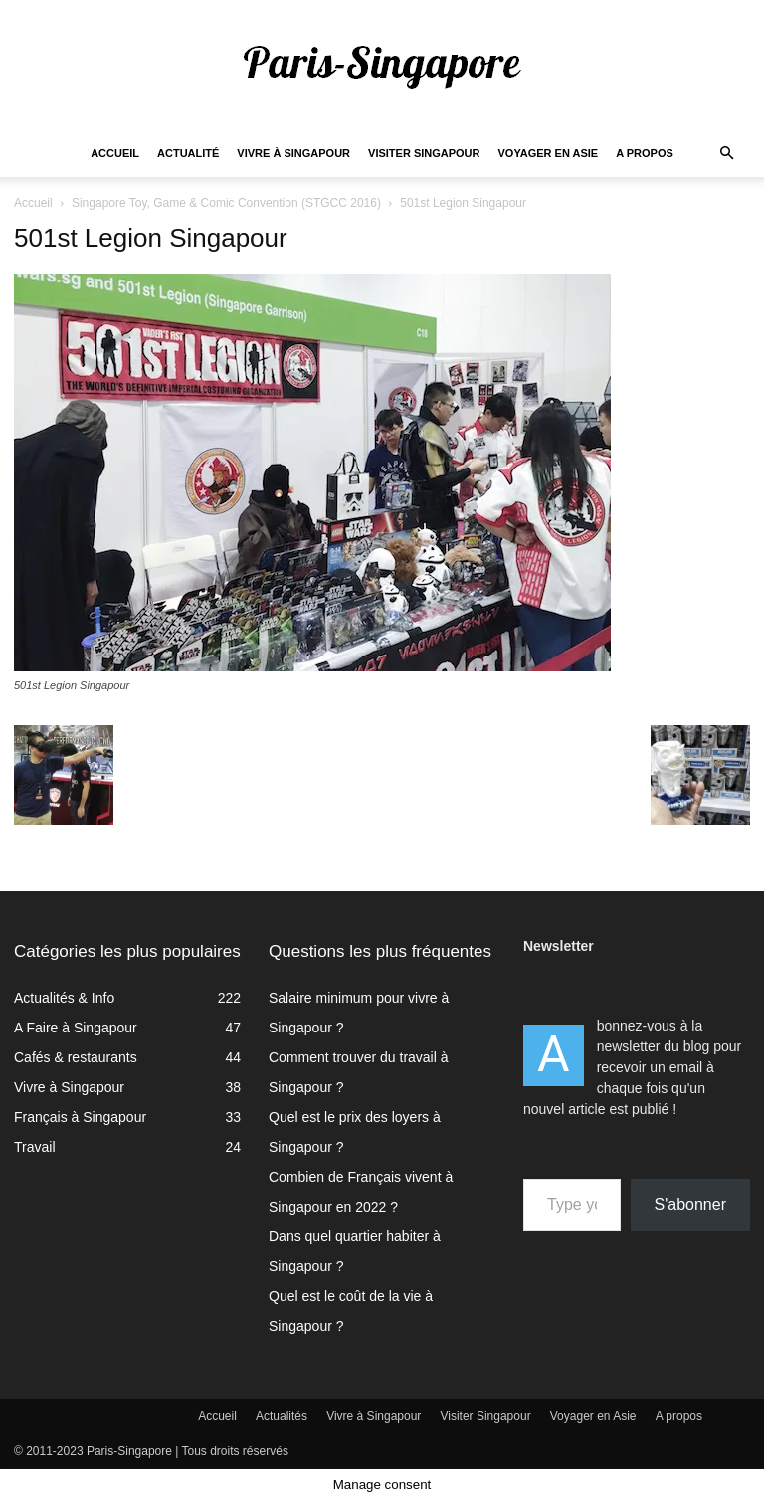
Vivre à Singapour (293, 153)
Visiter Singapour (423, 153)
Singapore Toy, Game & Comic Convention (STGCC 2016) (226, 203)
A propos (644, 153)
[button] (726, 153)
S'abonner (690, 1204)
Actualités (281, 1416)
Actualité (188, 153)
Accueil (115, 153)
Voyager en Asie (548, 153)
